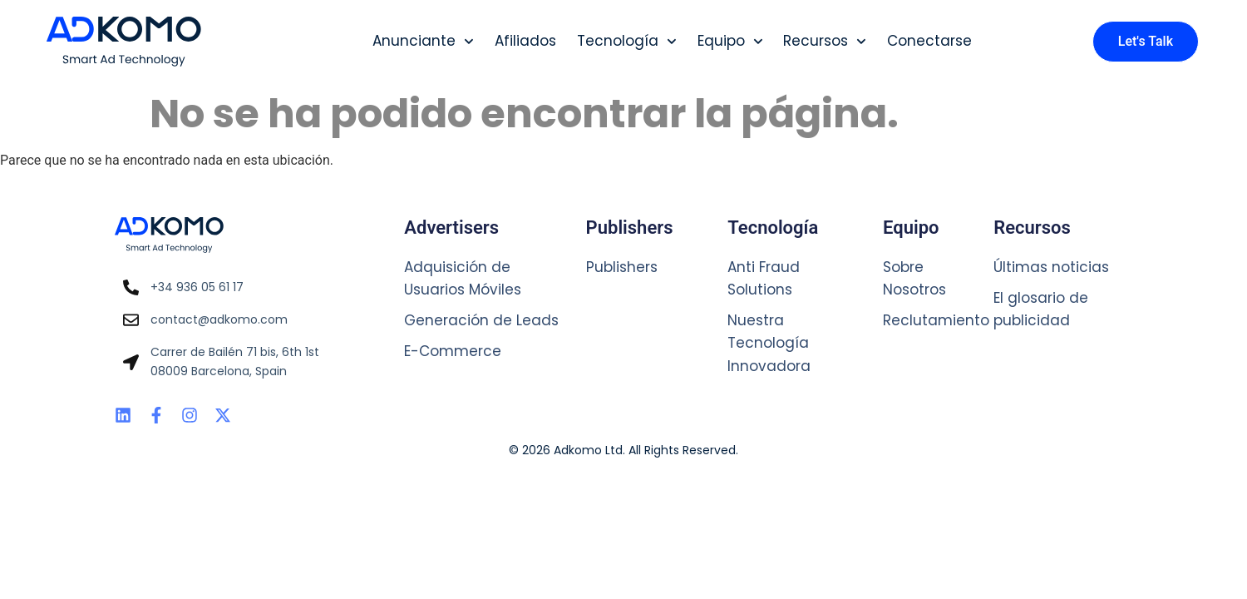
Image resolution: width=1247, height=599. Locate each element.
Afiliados (525, 41)
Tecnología (627, 41)
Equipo (730, 41)
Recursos (824, 41)
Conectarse (929, 41)
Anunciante (423, 41)
